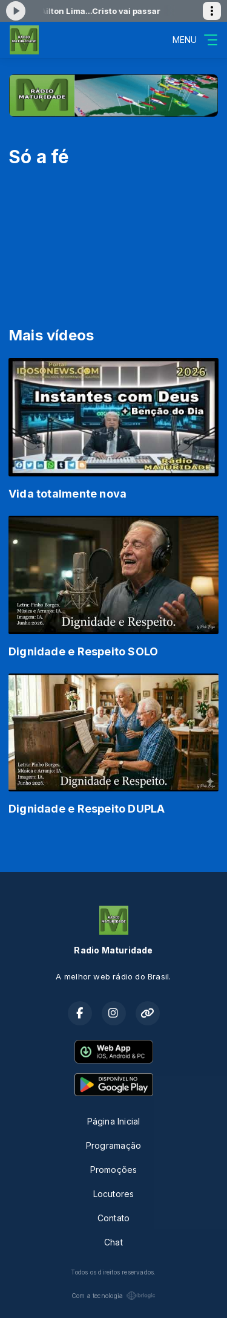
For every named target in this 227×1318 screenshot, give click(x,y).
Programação (113, 1145)
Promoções (113, 1169)
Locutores (113, 1194)
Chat (113, 1242)
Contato (113, 1218)
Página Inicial (113, 1121)
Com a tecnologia (113, 1295)
